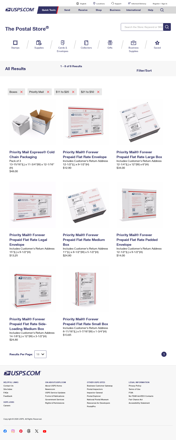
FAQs (5, 392)
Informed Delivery (138, 4)
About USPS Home (53, 386)
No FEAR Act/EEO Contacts (141, 396)
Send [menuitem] (67, 9)
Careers (6, 405)
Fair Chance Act (136, 399)
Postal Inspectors (95, 389)
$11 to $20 (63, 91)
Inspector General (95, 392)
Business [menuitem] (115, 9)
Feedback (7, 396)
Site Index (7, 389)
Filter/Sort (144, 70)
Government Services (54, 399)
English (79, 4)
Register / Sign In (160, 4)
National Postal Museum (98, 399)
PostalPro (91, 406)
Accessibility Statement (139, 403)
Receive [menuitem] (82, 9)
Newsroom (50, 389)
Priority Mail (37, 91)
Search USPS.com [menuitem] (162, 10)
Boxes (13, 91)
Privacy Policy (135, 386)
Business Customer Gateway (100, 386)
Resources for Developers (98, 403)
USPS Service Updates (55, 392)
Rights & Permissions (54, 403)
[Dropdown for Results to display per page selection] (40, 354)
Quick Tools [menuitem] (49, 9)
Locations (100, 4)
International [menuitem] (133, 9)
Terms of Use (134, 389)
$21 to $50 (88, 91)
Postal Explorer (94, 396)
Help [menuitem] (150, 9)
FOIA (131, 392)
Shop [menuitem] (99, 9)
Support (118, 4)
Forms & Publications (54, 396)
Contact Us (8, 386)
